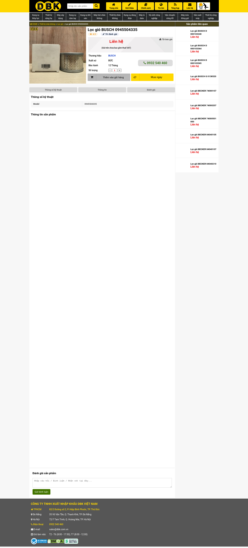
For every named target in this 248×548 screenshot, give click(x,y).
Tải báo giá (165, 39)
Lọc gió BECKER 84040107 (203, 149)
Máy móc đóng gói (185, 16)
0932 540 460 (155, 63)
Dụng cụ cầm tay (72, 16)
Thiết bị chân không (115, 16)
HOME (33, 24)
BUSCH (112, 55)
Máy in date (142, 16)
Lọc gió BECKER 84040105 (203, 134)
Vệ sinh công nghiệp (154, 16)
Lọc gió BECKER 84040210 (203, 164)
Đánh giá (151, 90)
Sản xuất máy (197, 16)
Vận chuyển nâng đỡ (170, 16)
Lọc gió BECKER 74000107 (203, 91)
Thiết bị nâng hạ (48, 16)
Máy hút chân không (99, 16)
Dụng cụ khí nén (85, 16)
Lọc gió (60, 24)
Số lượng (93, 70)
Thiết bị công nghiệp (210, 16)
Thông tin (102, 90)
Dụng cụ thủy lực (35, 16)
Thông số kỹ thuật (53, 90)
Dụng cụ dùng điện (130, 16)
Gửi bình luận (41, 493)
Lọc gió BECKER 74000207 (203, 105)
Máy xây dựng (60, 16)
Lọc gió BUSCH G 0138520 (203, 76)
